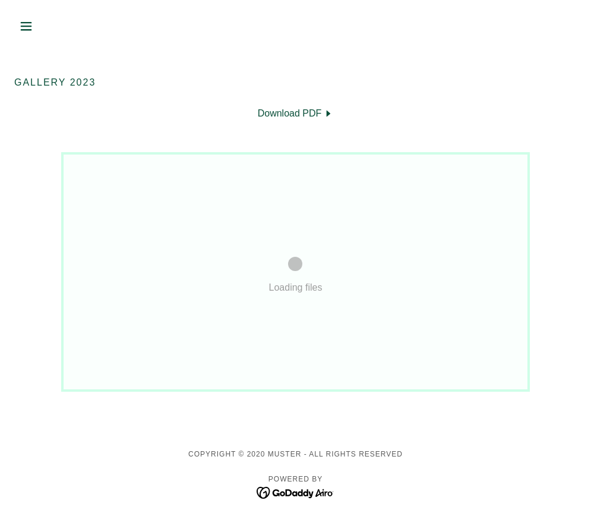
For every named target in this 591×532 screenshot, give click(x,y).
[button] (56, 26)
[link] (296, 113)
